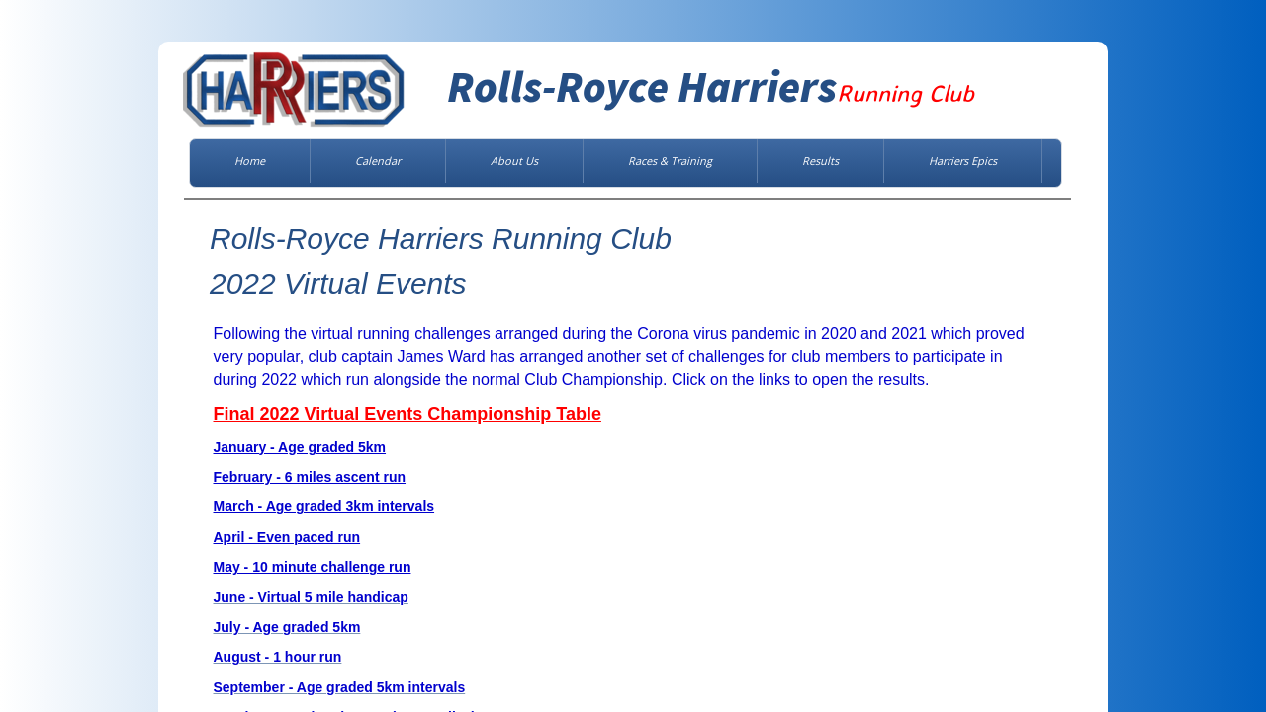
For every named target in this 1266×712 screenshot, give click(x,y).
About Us (514, 160)
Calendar (378, 160)
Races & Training (670, 160)
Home (249, 160)
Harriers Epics (963, 160)
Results (820, 160)
